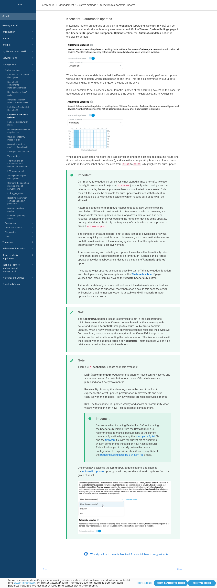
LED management (15, 171)
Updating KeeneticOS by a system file (18, 131)
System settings (19, 70)
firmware (110, 440)
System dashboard (143, 274)
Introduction (18, 32)
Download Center (11, 284)
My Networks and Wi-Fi (18, 51)
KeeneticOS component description (18, 76)
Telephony (18, 242)
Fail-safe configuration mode (17, 123)
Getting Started (10, 25)
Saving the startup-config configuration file (18, 145)
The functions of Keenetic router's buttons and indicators (17, 164)
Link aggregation (15, 193)
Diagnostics (19, 232)
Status (18, 38)
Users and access (19, 228)
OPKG (19, 237)
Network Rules (18, 58)
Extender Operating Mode (16, 217)
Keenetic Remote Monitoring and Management (18, 267)
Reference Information (18, 248)
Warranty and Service (18, 278)
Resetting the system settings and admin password (17, 201)
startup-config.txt (145, 436)
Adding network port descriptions (16, 177)
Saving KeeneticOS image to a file (16, 138)
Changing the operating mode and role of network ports (18, 186)
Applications (19, 223)
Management (18, 64)
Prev (45, 569)
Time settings (13, 156)
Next (179, 569)
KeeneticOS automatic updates (17, 116)
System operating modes (15, 209)
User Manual (48, 5)
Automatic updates (93, 471)
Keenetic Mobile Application (18, 256)
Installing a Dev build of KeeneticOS (18, 108)
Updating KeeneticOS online (17, 93)
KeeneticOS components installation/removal (16, 85)
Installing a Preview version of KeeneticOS (17, 101)
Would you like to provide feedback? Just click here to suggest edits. (126, 554)
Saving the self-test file (18, 151)
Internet (18, 45)
